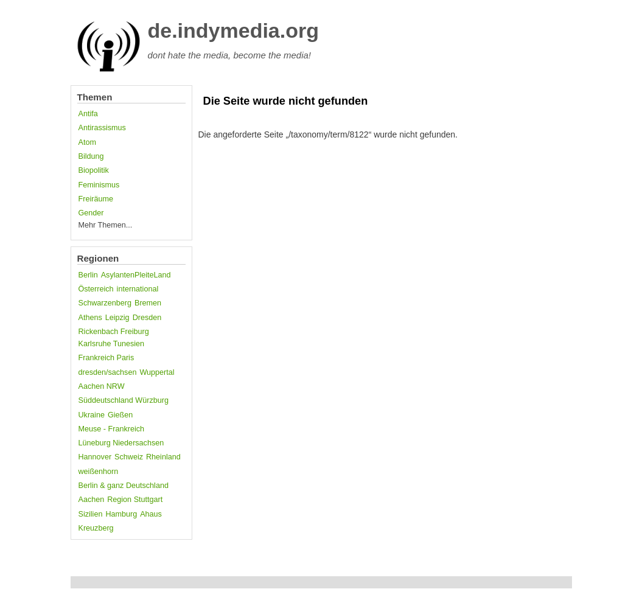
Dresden (147, 317)
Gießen (120, 415)
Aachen (92, 499)
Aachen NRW (102, 386)
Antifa (88, 114)
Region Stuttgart (134, 499)
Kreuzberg (96, 528)
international (138, 289)
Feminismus (99, 185)
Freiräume (96, 199)
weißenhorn (99, 471)
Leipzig (117, 317)
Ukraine (92, 415)
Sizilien (91, 514)
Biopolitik (94, 170)
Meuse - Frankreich (111, 429)
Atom (87, 142)
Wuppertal (156, 372)
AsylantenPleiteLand (136, 275)
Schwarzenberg (105, 303)
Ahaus (151, 514)
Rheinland (163, 457)
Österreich (96, 289)
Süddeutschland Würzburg (124, 400)
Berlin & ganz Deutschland (124, 485)
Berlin (88, 275)
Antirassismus (102, 128)
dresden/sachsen (108, 372)
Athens (90, 317)
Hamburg (121, 514)
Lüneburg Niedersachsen (121, 443)
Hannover (95, 457)
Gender (91, 213)
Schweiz (128, 457)
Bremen (147, 303)
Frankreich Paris (106, 358)
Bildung (91, 156)
